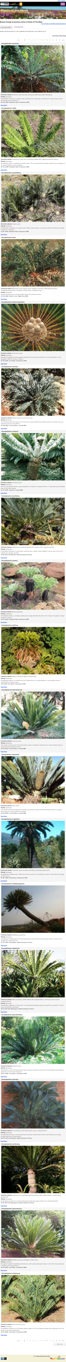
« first (18, 40)
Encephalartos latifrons (10, 625)
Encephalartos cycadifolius (11, 173)
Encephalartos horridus (10, 367)
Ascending (55, 36)
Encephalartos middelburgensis (13, 884)
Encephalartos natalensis (11, 948)
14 (59, 40)
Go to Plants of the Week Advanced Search (53, 24)
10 (47, 40)
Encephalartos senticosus (11, 1144)
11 (50, 40)
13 (56, 40)
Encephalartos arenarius (10, 44)
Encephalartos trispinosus (11, 1273)
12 (53, 40)
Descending (62, 36)
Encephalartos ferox (9, 237)
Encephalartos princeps (10, 1079)
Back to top (59, 1344)
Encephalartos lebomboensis (12, 690)
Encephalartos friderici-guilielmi (13, 302)
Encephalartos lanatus (9, 561)
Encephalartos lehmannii (10, 755)
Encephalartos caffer (9, 108)
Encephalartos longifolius (11, 819)
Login (59, 1)
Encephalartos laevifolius (11, 496)
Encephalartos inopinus (10, 431)
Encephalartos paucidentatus (12, 1015)
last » (63, 40)
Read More (4, 105)
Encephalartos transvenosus (12, 1209)
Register (63, 1)
